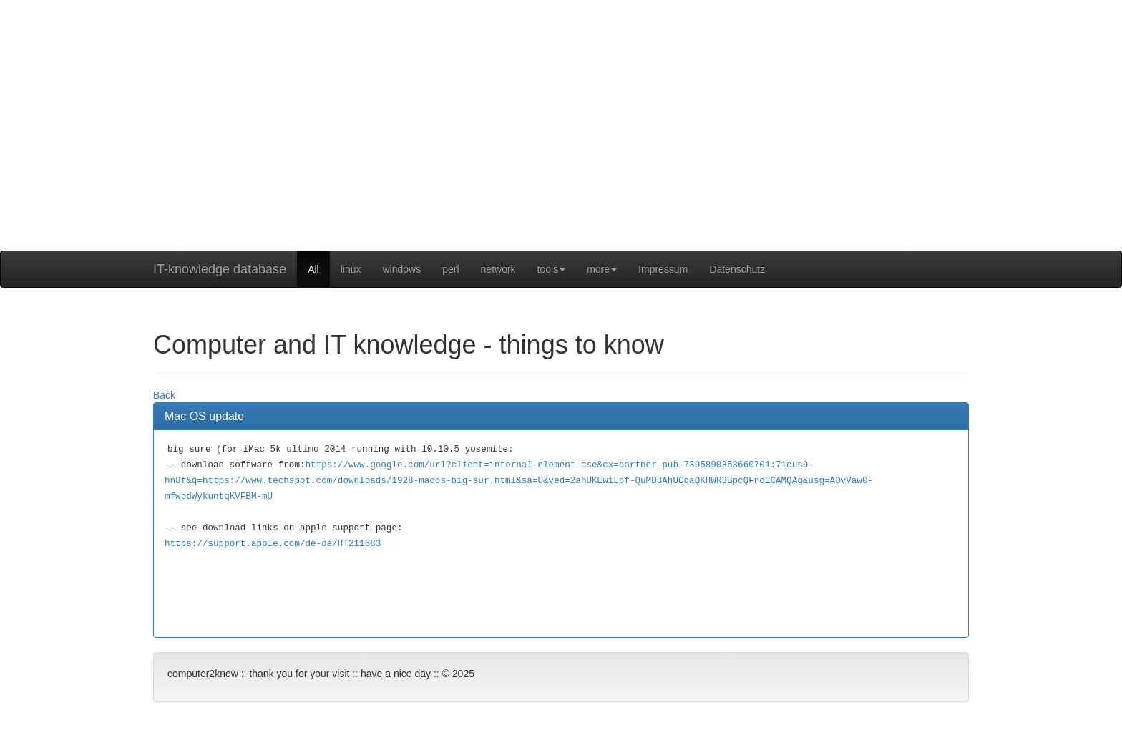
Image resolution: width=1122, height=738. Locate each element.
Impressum (663, 269)
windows (402, 269)
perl (450, 269)
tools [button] (551, 269)
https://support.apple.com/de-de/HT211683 (273, 544)
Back (164, 395)
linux (351, 269)
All (313, 269)
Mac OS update (204, 416)
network (498, 269)
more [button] (602, 269)
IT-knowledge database (219, 269)
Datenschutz (737, 269)
